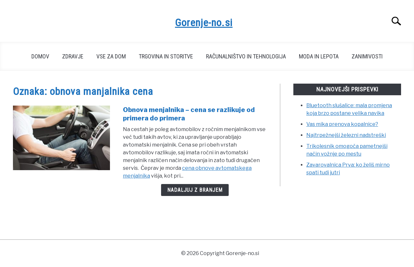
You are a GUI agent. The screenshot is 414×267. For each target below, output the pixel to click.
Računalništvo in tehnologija (246, 56)
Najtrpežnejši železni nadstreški (346, 135)
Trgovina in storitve (166, 56)
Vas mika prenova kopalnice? (342, 124)
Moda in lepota (319, 56)
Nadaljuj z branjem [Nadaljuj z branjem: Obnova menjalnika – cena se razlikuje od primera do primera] (195, 190)
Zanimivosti (367, 56)
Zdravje (72, 56)
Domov (40, 56)
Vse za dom (111, 56)
